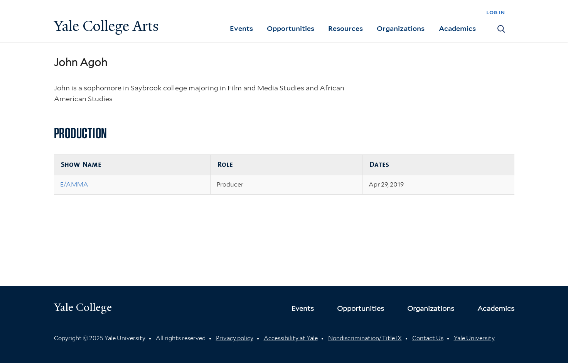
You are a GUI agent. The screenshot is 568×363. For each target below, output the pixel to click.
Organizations (401, 28)
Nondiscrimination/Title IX (365, 338)
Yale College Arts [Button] (106, 26)
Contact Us (427, 338)
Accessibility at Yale (291, 338)
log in (495, 12)
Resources (345, 28)
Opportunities (290, 28)
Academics (457, 28)
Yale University (474, 338)
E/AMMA (74, 184)
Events (241, 28)
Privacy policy (234, 338)
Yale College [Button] (83, 307)
